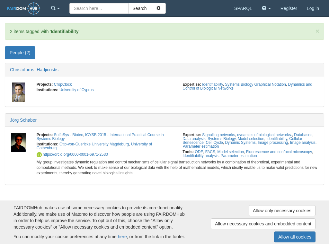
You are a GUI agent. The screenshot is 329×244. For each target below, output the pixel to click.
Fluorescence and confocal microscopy (279, 152)
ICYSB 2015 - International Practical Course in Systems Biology (100, 137)
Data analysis (193, 138)
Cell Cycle (214, 142)
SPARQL (243, 8)
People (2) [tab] (20, 52)
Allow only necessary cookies (282, 210)
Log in (313, 8)
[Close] (317, 31)
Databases (303, 135)
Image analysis (303, 142)
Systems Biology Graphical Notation (255, 84)
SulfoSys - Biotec (68, 135)
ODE (199, 152)
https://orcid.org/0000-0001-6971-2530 (72, 154)
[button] (55, 8)
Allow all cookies (294, 237)
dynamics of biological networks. (264, 135)
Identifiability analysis (200, 155)
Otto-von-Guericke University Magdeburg (94, 144)
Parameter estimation (200, 146)
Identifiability (212, 84)
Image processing (273, 142)
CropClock (63, 84)
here (122, 236)
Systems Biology (222, 138)
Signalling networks (218, 135)
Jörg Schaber (23, 120)
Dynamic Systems (240, 142)
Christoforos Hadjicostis (34, 69)
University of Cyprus (76, 90)
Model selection (251, 138)
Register (288, 8)
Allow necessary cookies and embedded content (263, 223)
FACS (210, 152)
